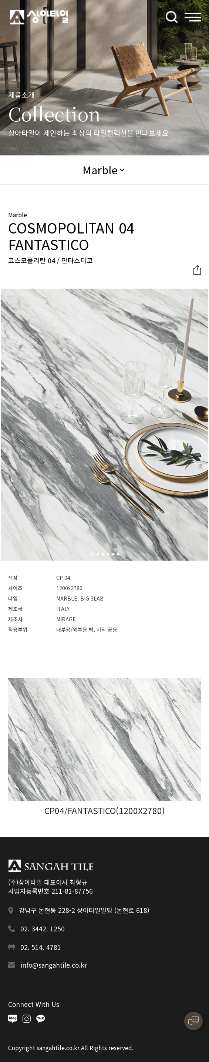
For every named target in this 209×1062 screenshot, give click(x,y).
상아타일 (39, 17)
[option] (105, 425)
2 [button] (99, 556)
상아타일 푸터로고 (50, 865)
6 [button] (119, 556)
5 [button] (114, 556)
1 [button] (93, 556)
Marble (100, 169)
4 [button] (109, 556)
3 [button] (104, 556)
